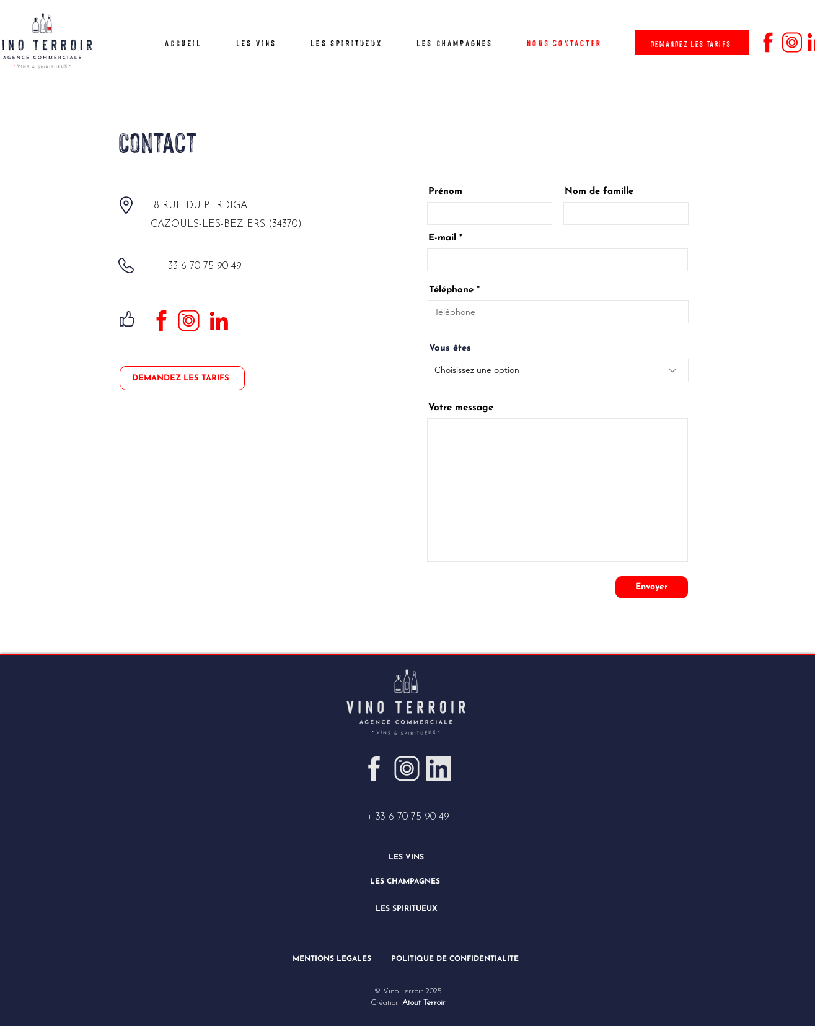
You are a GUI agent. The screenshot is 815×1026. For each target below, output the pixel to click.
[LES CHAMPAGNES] (406, 881)
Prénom (445, 191)
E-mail (442, 238)
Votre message (460, 408)
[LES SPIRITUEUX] (407, 909)
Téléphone (451, 290)
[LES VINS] (407, 857)
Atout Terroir (423, 1003)
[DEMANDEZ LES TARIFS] (692, 42)
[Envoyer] (651, 587)
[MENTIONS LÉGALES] (333, 959)
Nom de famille (599, 191)
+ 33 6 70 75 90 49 (408, 817)
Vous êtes (450, 348)
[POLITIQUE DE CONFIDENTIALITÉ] (456, 959)
